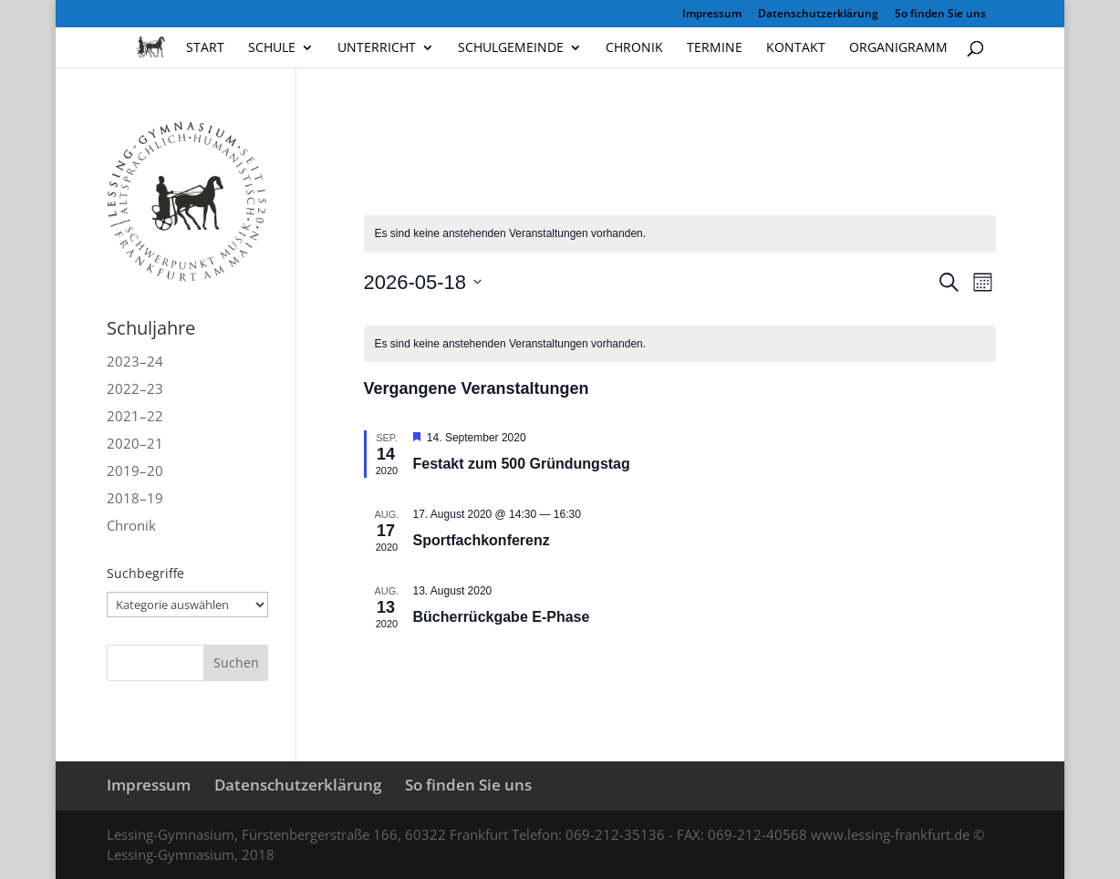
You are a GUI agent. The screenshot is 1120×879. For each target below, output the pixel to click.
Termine (714, 48)
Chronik (634, 48)
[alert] (680, 344)
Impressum (711, 14)
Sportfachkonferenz (484, 540)
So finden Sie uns (940, 14)
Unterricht (376, 48)
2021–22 (135, 416)
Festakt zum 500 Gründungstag (524, 463)
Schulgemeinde (511, 48)
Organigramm (898, 48)
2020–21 (135, 443)
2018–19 (135, 498)
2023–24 (135, 361)
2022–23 (135, 388)
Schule (272, 48)
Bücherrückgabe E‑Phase (501, 617)
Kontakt (795, 48)
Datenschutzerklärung (818, 14)
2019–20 (135, 470)
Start (205, 48)
